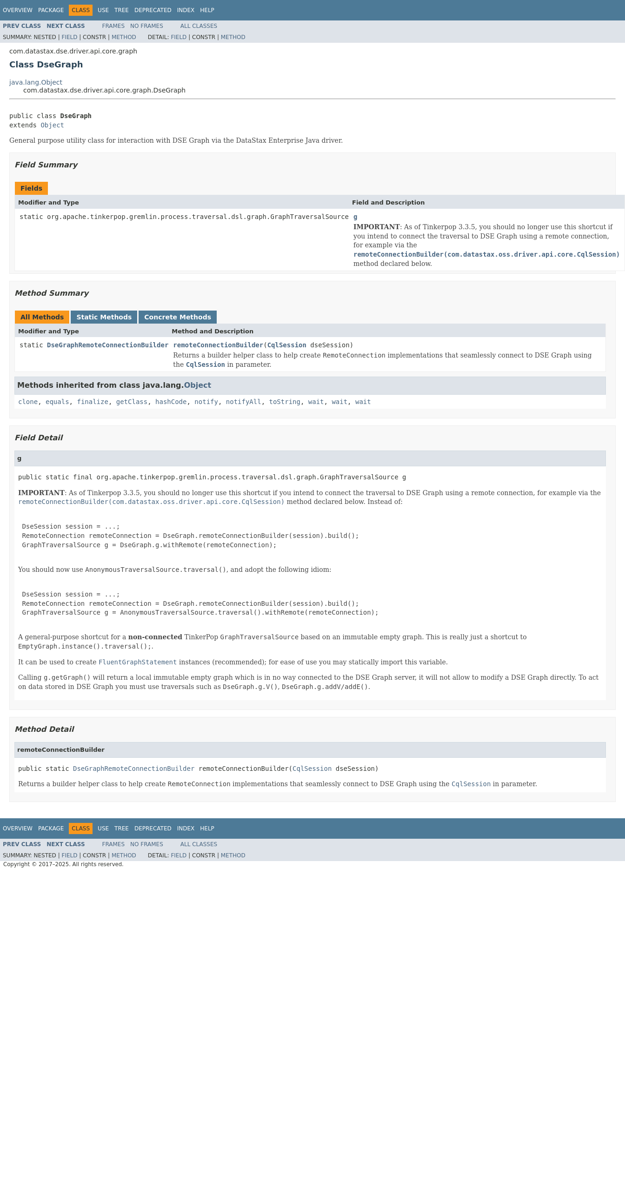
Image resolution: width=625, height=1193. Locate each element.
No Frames (146, 26)
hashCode (170, 401)
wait (316, 401)
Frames (113, 26)
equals (57, 401)
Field (69, 37)
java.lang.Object (35, 82)
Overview (18, 10)
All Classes (198, 26)
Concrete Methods (177, 317)
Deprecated (153, 10)
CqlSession (286, 345)
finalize (92, 401)
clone (28, 401)
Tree (121, 10)
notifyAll (243, 401)
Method (124, 37)
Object (52, 125)
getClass (131, 401)
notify (206, 401)
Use (103, 10)
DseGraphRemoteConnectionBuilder (107, 345)
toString (284, 401)
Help (207, 10)
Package (51, 10)
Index (186, 10)
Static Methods (104, 317)
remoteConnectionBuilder (218, 345)
